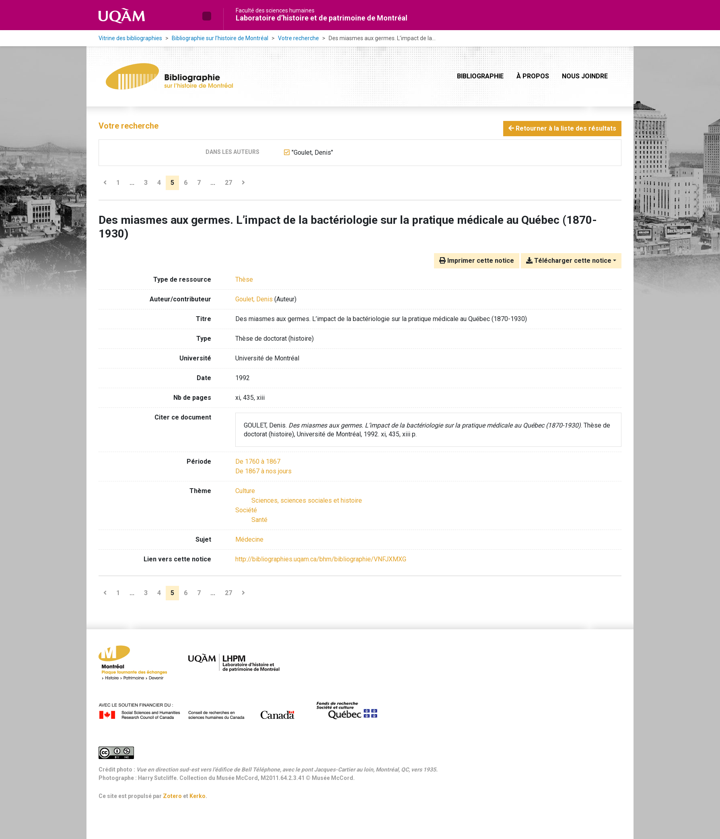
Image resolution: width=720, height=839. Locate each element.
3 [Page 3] (146, 182)
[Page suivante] (243, 183)
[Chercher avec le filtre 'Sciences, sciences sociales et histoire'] (306, 500)
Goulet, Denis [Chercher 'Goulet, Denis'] (254, 299)
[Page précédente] (105, 183)
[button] (206, 16)
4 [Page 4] (159, 182)
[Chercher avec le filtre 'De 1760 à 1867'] (257, 461)
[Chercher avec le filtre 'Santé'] (259, 520)
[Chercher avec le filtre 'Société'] (246, 510)
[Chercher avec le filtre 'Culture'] (245, 491)
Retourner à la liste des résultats (562, 128)
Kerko (197, 796)
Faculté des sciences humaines (275, 10)
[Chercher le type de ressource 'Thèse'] (244, 279)
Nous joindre (585, 76)
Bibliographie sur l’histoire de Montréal (220, 38)
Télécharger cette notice (568, 260)
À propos (532, 76)
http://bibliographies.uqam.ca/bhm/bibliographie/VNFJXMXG (320, 559)
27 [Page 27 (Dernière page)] (228, 182)
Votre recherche (298, 38)
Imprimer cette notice (476, 260)
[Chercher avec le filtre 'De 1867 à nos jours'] (263, 471)
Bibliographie (480, 76)
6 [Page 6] (185, 182)
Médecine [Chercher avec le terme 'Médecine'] (249, 539)
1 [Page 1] (118, 182)
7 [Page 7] (199, 182)
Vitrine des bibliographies (130, 38)
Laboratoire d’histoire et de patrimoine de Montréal (321, 18)
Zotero (172, 796)
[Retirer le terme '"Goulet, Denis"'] (312, 152)
